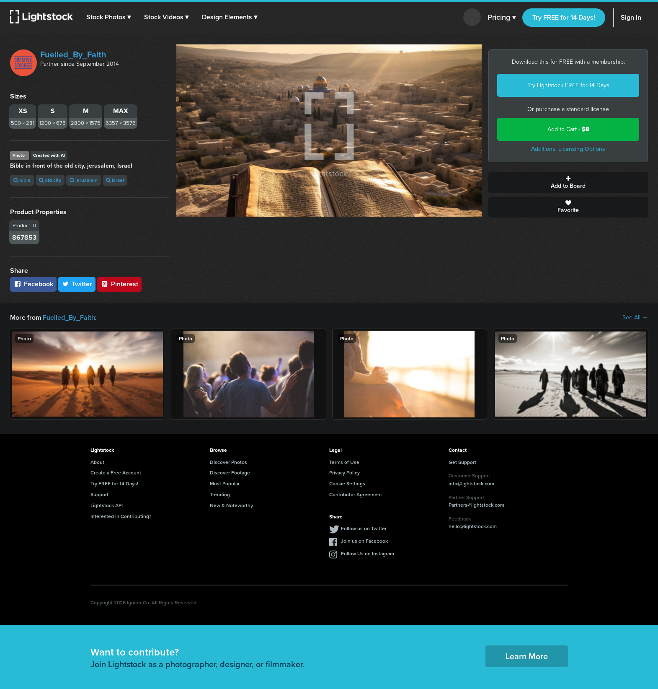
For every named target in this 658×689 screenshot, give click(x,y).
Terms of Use (344, 462)
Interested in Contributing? (121, 516)
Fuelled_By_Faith (73, 54)
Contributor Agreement (355, 494)
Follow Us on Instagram (367, 553)
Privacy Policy (344, 472)
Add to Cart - (568, 129)
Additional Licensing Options (568, 149)
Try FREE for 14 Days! (563, 17)
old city (50, 180)
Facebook (33, 284)
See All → (635, 317)
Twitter (77, 284)
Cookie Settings (347, 483)
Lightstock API (106, 505)
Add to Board (568, 183)
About (97, 462)
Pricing (502, 17)
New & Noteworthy (231, 505)
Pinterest (119, 284)
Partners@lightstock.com (476, 504)
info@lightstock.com (471, 483)
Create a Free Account (115, 472)
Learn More (527, 656)
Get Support (462, 462)
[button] (108, 17)
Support (99, 494)
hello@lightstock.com (473, 526)
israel (115, 180)
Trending (220, 494)
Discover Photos (228, 462)
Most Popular (225, 483)
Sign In (631, 17)
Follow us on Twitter (364, 528)
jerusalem (84, 180)
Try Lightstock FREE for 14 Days (568, 85)
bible (22, 180)
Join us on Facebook (364, 540)
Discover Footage (230, 472)
